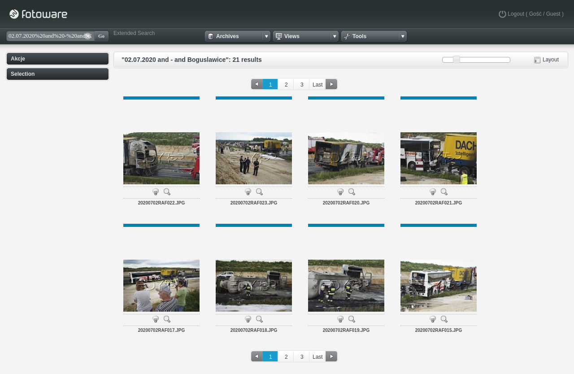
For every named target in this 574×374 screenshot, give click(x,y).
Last (318, 85)
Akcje (18, 59)
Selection (23, 74)
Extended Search (134, 33)
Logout (516, 14)
